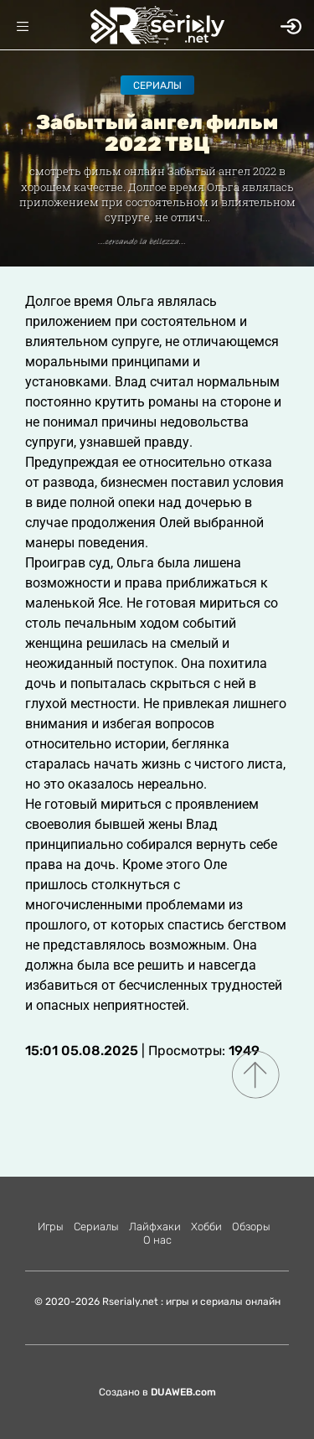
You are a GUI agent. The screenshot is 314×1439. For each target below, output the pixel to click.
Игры (51, 1226)
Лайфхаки (155, 1226)
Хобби (206, 1226)
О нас (157, 1240)
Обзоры (251, 1226)
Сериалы (157, 85)
